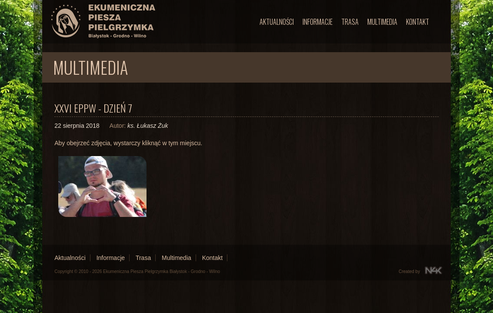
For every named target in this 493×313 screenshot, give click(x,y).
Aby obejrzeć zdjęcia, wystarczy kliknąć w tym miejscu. (128, 143)
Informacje (318, 22)
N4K (433, 270)
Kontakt (417, 22)
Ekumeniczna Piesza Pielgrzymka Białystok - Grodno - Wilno (161, 271)
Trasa (350, 22)
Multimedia (382, 22)
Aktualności (277, 22)
